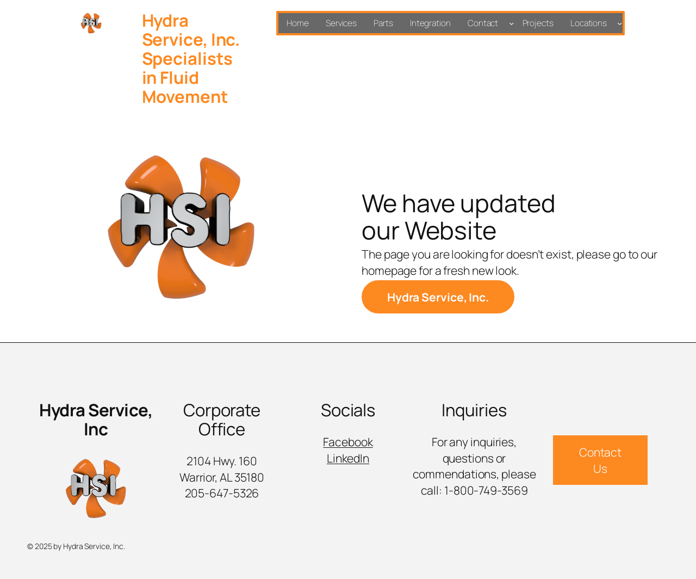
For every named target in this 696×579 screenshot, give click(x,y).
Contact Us (600, 460)
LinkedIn (348, 458)
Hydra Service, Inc (95, 419)
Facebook (347, 441)
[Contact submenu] (511, 23)
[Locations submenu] (619, 23)
